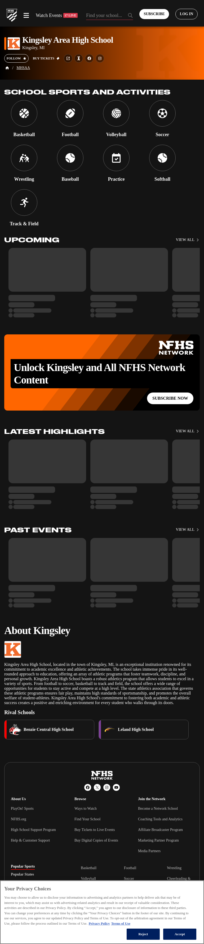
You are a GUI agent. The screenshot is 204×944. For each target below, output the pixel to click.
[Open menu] (26, 15)
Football (130, 868)
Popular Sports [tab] (23, 866)
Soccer (129, 879)
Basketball (88, 868)
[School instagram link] (100, 58)
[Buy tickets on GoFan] (46, 58)
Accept (180, 934)
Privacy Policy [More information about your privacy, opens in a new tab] (99, 923)
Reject (143, 934)
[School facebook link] (89, 58)
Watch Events (57, 15)
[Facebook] (87, 787)
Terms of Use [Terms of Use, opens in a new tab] (120, 923)
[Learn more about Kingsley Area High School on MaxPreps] (78, 58)
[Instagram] (106, 787)
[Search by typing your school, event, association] (109, 16)
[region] (102, 912)
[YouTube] (116, 787)
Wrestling (174, 868)
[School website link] (68, 58)
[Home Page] (7, 68)
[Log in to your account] (186, 14)
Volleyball (88, 879)
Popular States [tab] (22, 874)
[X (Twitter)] (97, 787)
